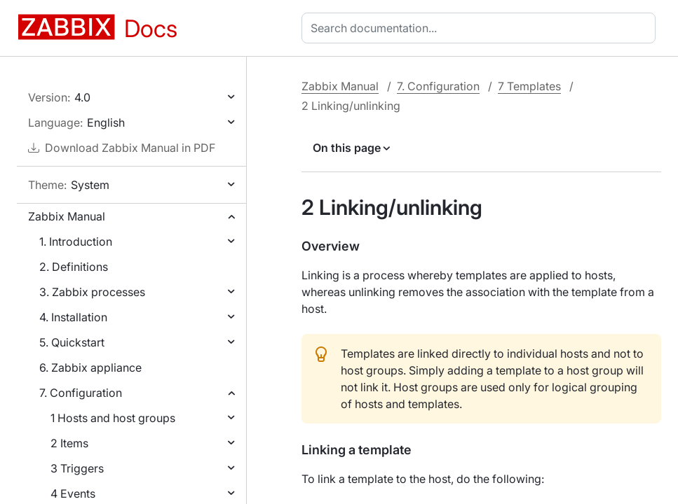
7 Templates (529, 86)
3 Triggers (77, 468)
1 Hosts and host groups (112, 418)
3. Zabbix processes (92, 292)
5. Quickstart (71, 342)
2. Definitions (73, 267)
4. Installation (73, 317)
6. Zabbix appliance (90, 367)
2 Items (69, 443)
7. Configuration (80, 393)
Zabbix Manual (66, 216)
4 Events (72, 493)
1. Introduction (75, 241)
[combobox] (481, 28)
